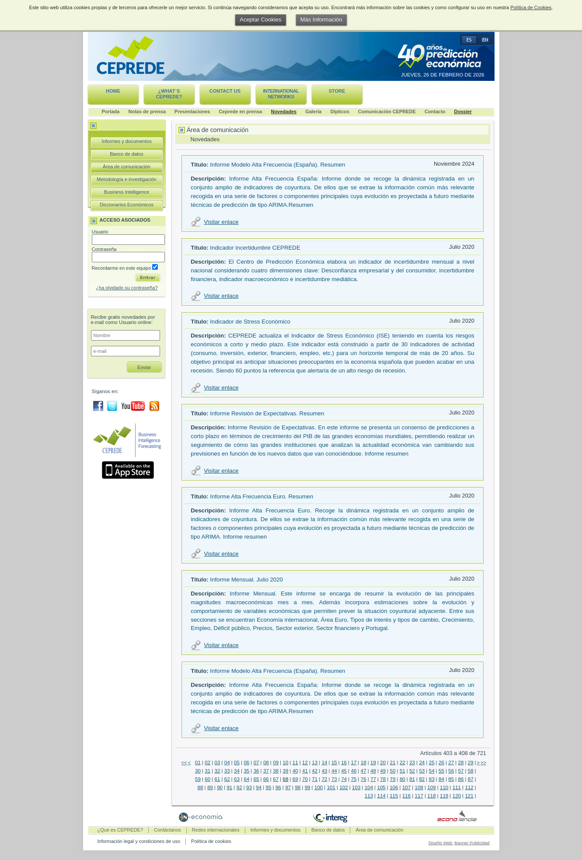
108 (419, 787)
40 (295, 770)
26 (441, 762)
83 (432, 779)
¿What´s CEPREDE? (169, 93)
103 (356, 787)
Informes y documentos (126, 141)
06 (246, 762)
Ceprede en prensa (240, 111)
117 (419, 795)
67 (276, 779)
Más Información (321, 19)
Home (113, 91)
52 (412, 770)
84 (441, 779)
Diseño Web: (441, 842)
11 (295, 762)
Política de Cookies (530, 7)
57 (461, 770)
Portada (111, 111)
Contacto (435, 111)
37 (266, 770)
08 (266, 762)
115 (394, 795)
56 (451, 770)
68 (286, 779)
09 (276, 762)
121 (469, 795)
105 (381, 787)
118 (431, 795)
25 (432, 762)
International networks (281, 93)
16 (344, 762)
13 (314, 762)
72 (325, 779)
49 (383, 770)
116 (406, 795)
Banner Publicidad (471, 842)
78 (383, 779)
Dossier (463, 111)
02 (207, 762)
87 (471, 779)
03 (217, 762)
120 (457, 795)
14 (325, 762)
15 (334, 762)
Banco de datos (126, 154)
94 (258, 787)
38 (276, 770)
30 (198, 770)
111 (457, 787)
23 (412, 762)
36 (256, 770)
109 (431, 787)
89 (210, 787)
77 (373, 779)
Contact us (224, 91)
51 (402, 770)
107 (406, 787)
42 (314, 770)
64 (246, 779)
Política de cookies (211, 841)
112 (469, 787)
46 (353, 770)
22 (402, 762)
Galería (313, 111)
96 (278, 787)
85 (451, 779)
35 (246, 770)
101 (331, 787)
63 (237, 779)
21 (393, 762)
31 (207, 770)
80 (402, 779)
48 (373, 770)
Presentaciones (192, 111)
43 (325, 770)
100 (318, 787)
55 (441, 770)
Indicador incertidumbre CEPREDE (255, 247)
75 (353, 779)
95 (269, 787)
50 (393, 770)
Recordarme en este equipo (125, 268)
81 (412, 779)
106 (394, 787)
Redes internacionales (216, 829)
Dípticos (339, 111)
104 (369, 787)
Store (337, 91)
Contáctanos (167, 829)
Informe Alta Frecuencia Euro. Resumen (261, 496)
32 (217, 770)
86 (461, 779)
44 (334, 770)
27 (451, 762)
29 (471, 762)
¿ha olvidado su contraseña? (126, 287)
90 (220, 787)
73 (334, 779)
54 (432, 770)
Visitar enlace (221, 222)
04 (227, 762)
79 (393, 779)
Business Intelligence (126, 192)
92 (239, 787)
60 (207, 779)
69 (295, 779)
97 (288, 787)
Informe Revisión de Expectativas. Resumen (267, 413)
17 (353, 762)
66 (266, 779)
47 (363, 770)
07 (256, 762)
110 (444, 787)
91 (229, 787)
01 (198, 762)
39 (286, 770)
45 (344, 770)
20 (383, 762)
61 (217, 779)
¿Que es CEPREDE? (120, 829)
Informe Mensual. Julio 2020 (246, 579)
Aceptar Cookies (260, 19)
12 (305, 762)
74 (344, 779)
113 (369, 795)
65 (256, 779)
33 (227, 770)
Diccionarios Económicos (126, 204)
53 (422, 770)
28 (461, 762)
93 (249, 787)
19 (373, 762)
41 (305, 770)
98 (297, 787)
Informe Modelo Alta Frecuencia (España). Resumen (277, 164)
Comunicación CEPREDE (387, 111)
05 (237, 762)
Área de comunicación (126, 166)
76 (363, 779)
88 (200, 787)
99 (307, 787)
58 (471, 770)
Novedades (283, 111)
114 (381, 795)
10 (286, 762)
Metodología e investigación (126, 179)
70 (305, 779)
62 (227, 779)
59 (198, 779)
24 (422, 762)
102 (343, 787)
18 (363, 762)
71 (314, 779)
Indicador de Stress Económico (250, 321)
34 (237, 770)
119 (444, 795)
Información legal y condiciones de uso (139, 841)
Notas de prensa (147, 111)
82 (422, 779)
